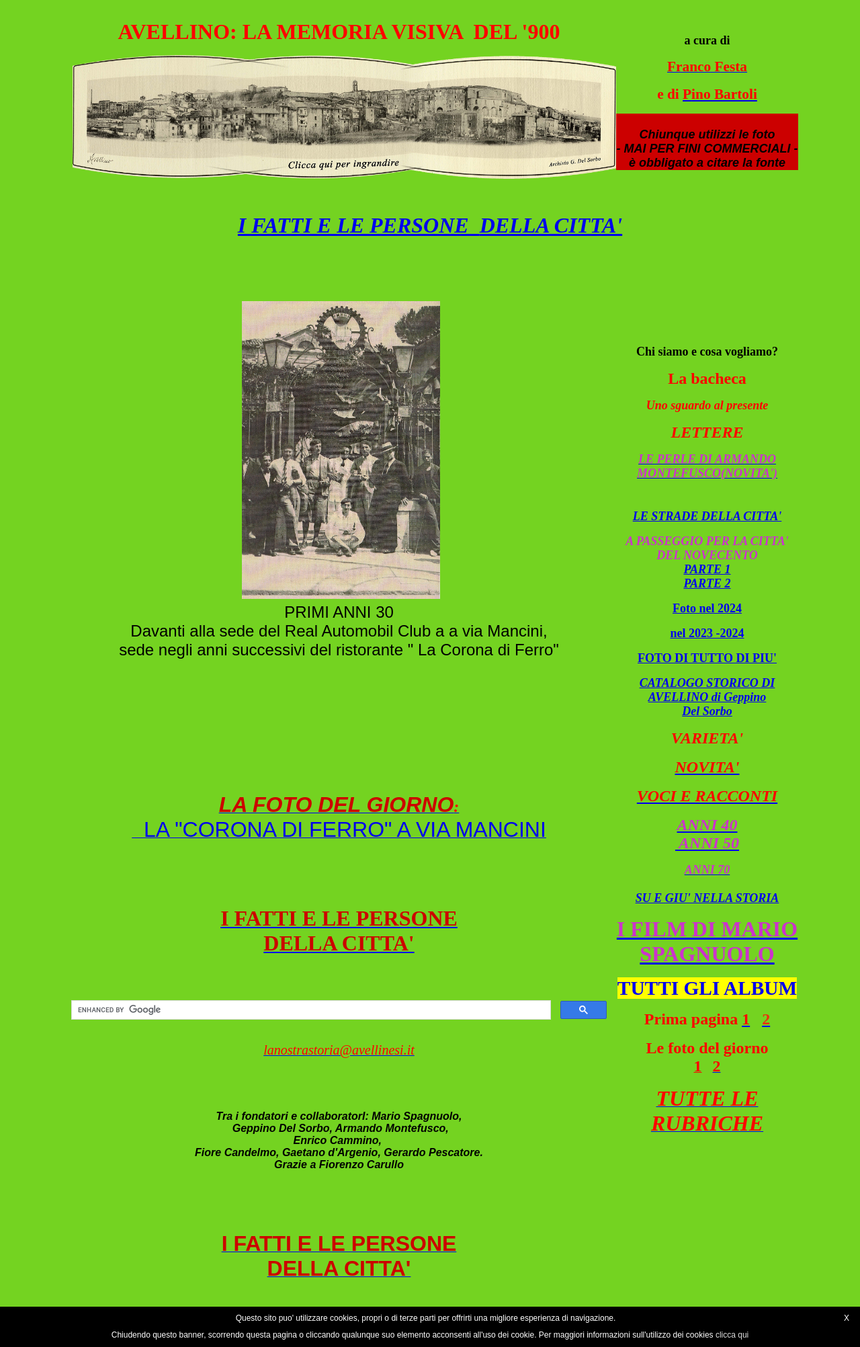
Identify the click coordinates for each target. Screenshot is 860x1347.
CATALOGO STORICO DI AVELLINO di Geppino (707, 690)
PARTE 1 (706, 569)
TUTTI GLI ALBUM (707, 988)
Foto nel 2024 (707, 608)
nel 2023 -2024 (707, 633)
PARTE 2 (706, 583)
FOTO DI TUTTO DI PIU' (707, 658)
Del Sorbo (707, 711)
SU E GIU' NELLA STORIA (707, 898)
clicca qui (732, 1335)
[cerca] (310, 1010)
